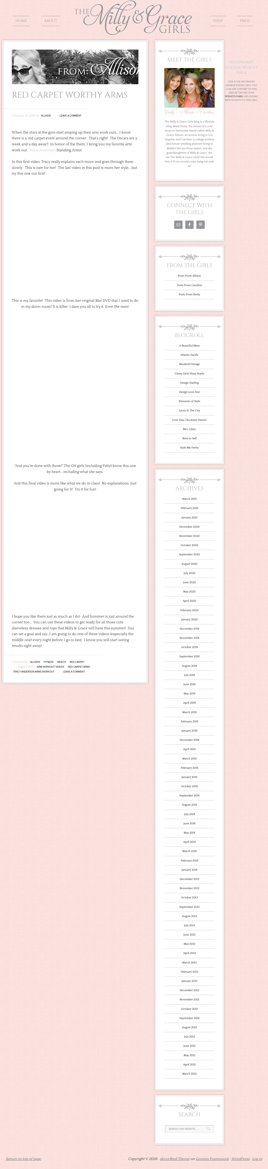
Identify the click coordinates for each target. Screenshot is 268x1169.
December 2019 (189, 628)
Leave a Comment (70, 115)
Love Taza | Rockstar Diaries (189, 420)
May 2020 (189, 591)
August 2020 (190, 563)
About (50, 20)
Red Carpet (77, 662)
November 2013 (189, 888)
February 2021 (189, 508)
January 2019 (190, 730)
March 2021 (189, 498)
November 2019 (189, 638)
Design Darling (189, 382)
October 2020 (189, 545)
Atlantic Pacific (189, 354)
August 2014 (189, 804)
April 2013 (189, 953)
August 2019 (189, 665)
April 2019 (189, 702)
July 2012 (189, 1036)
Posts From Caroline (189, 285)
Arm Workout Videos (50, 667)
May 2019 (189, 693)
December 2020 (189, 526)
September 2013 (189, 907)
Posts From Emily (189, 294)
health (61, 662)
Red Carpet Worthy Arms (70, 95)
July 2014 (189, 814)
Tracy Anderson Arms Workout (33, 671)
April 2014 (189, 841)
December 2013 (189, 879)
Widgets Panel (234, 96)
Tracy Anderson (42, 150)
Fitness (48, 662)
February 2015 (189, 767)
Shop (218, 20)
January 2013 (190, 981)
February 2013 (189, 971)
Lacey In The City (189, 410)
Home (21, 20)
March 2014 (189, 851)
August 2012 (189, 1027)
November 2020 (189, 536)
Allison (46, 115)
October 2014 (189, 786)
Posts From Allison (189, 275)
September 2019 (189, 656)
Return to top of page (23, 1159)
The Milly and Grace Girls (134, 31)
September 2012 (189, 1018)
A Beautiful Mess (189, 345)
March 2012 (189, 1073)
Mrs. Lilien (189, 429)
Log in (257, 1159)
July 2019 (189, 675)
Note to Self (189, 438)
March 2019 (189, 712)
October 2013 (189, 897)
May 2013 (189, 943)
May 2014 (189, 832)
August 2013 (189, 916)
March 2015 (189, 758)
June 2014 (189, 823)
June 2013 (189, 934)
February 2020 (189, 610)
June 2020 (189, 582)
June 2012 (189, 1045)
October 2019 (189, 647)
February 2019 (189, 721)
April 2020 (189, 600)
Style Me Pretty (189, 447)
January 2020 (189, 619)
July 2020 (189, 573)
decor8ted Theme (174, 1159)
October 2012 (189, 1009)
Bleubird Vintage (189, 364)
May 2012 (189, 1055)
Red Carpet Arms (79, 667)
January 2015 (189, 777)
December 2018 (189, 739)
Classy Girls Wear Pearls (189, 373)
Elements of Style (189, 401)
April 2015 (189, 749)
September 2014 (190, 795)
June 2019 (189, 684)
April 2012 (189, 1064)
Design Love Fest (189, 392)
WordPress (240, 1159)
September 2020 (189, 554)
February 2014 (189, 860)
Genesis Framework (212, 1159)
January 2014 (189, 869)
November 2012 (189, 999)
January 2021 (189, 517)
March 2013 (189, 962)
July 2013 (189, 925)
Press (245, 20)
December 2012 (189, 990)
